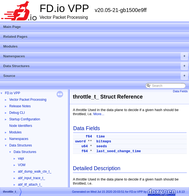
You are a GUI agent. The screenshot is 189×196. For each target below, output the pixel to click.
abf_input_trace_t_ (31, 178)
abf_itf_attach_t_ (30, 184)
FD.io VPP (12, 93)
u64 (84, 146)
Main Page (12, 27)
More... (98, 114)
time (100, 136)
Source (95, 76)
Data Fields (180, 91)
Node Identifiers (20, 126)
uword (80, 141)
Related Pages (15, 37)
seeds (101, 146)
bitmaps (103, 141)
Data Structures (95, 66)
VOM (21, 165)
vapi (21, 158)
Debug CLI (17, 113)
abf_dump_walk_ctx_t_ (34, 171)
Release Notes (20, 106)
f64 (89, 136)
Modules (10, 46)
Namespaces (95, 56)
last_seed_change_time (118, 151)
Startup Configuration (24, 119)
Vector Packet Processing (28, 100)
